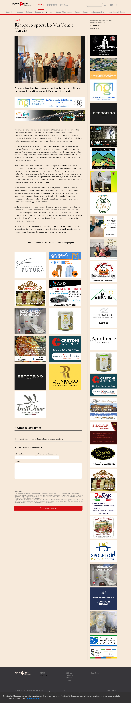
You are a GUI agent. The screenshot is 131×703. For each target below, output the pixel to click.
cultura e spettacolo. (64, 12)
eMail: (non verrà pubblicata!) (57, 454)
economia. (39, 12)
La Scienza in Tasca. (117, 12)
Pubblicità (69, 678)
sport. (77, 12)
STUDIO (112, 691)
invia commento (48, 510)
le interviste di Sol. (98, 12)
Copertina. (10, 12)
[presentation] (31, 487)
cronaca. (20, 12)
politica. (29, 12)
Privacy (68, 680)
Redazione (69, 675)
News (51, 5)
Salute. (85, 12)
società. (49, 12)
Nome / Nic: (20, 454)
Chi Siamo (69, 673)
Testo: (18, 462)
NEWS (42, 673)
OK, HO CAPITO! (32, 699)
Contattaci (94, 673)
